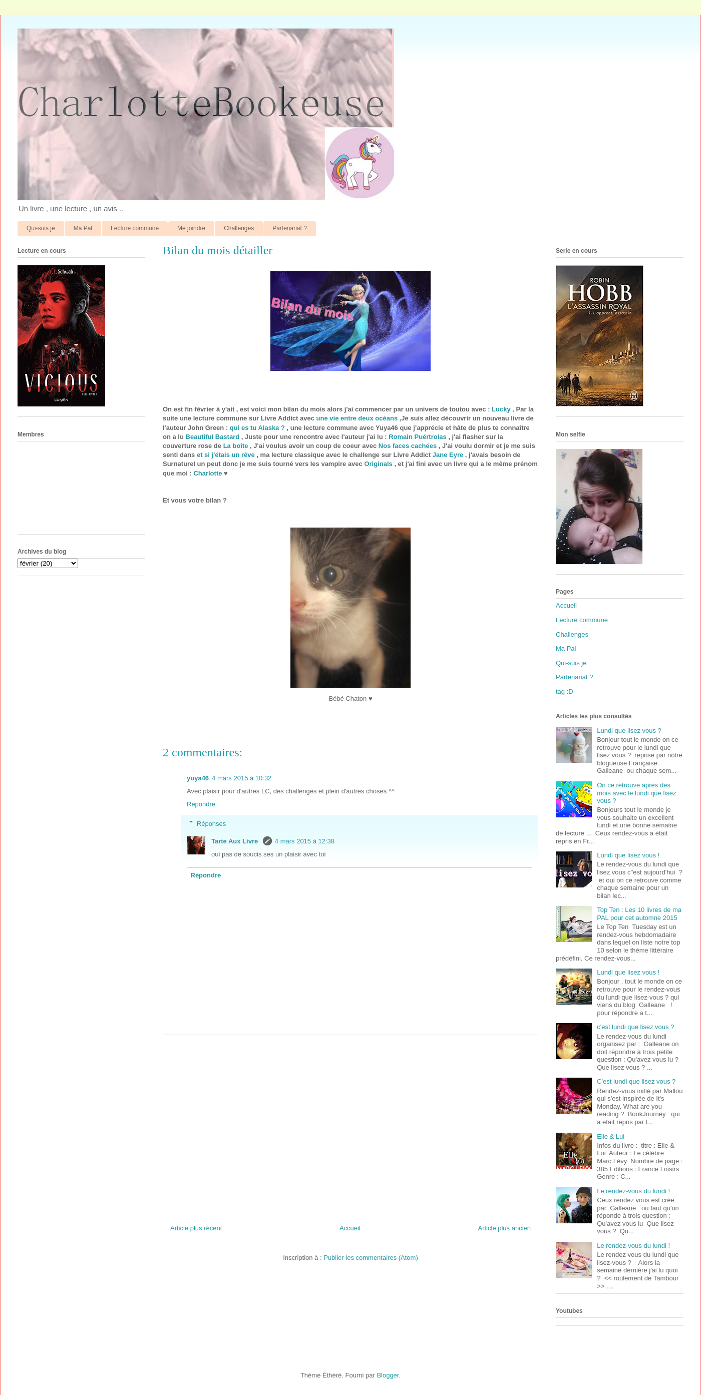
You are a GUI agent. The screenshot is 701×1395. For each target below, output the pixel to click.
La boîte (235, 445)
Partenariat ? (289, 228)
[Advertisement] (350, 1125)
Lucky (501, 409)
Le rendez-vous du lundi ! (633, 1191)
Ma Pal (83, 228)
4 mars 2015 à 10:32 (241, 778)
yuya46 (198, 778)
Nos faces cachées (408, 445)
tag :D (564, 691)
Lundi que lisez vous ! (628, 855)
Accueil (350, 1228)
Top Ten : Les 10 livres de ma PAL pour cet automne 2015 (639, 913)
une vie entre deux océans (357, 418)
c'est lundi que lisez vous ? (635, 1027)
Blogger (388, 1375)
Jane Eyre (448, 454)
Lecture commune (135, 228)
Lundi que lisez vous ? (629, 730)
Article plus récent (196, 1228)
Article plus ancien (504, 1228)
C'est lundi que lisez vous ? (636, 1081)
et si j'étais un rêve (226, 454)
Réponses (211, 823)
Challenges (239, 228)
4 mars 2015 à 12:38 (304, 841)
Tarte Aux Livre (235, 841)
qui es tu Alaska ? (257, 427)
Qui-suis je (41, 228)
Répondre (201, 804)
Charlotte (207, 473)
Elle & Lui (610, 1136)
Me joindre (191, 228)
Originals (378, 464)
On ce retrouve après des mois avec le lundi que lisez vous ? (636, 792)
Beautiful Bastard (213, 436)
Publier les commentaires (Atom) (370, 1257)
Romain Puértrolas (418, 436)
